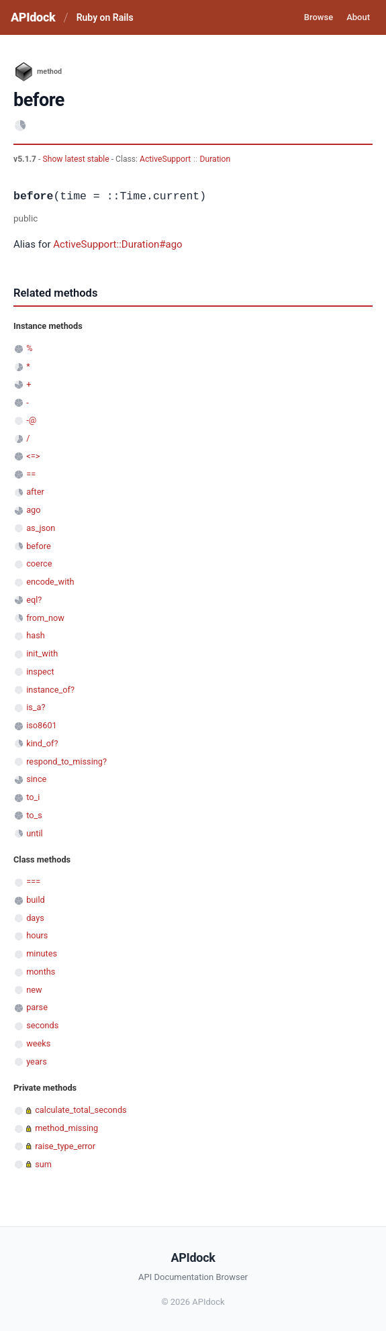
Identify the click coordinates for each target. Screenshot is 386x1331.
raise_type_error (65, 1146)
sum (43, 1164)
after (35, 492)
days (35, 918)
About (358, 17)
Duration (215, 159)
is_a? (35, 707)
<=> (33, 456)
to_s (34, 815)
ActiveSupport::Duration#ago (117, 244)
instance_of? (50, 690)
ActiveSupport (165, 159)
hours (37, 935)
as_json (40, 528)
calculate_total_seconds (81, 1110)
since (36, 779)
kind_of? (42, 743)
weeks (38, 1043)
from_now (45, 618)
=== (33, 882)
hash (35, 635)
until (34, 833)
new (34, 990)
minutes (41, 953)
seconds (42, 1025)
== (31, 474)
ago (33, 510)
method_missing (66, 1128)
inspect (40, 672)
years (36, 1061)
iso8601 (41, 725)
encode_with (50, 582)
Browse (318, 17)
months (40, 972)
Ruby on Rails (105, 17)
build (35, 900)
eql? (34, 600)
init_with (42, 653)
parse (37, 1007)
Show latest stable (76, 159)
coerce (39, 563)
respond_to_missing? (66, 761)
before (38, 546)
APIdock (33, 17)
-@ (31, 420)
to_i (33, 797)
